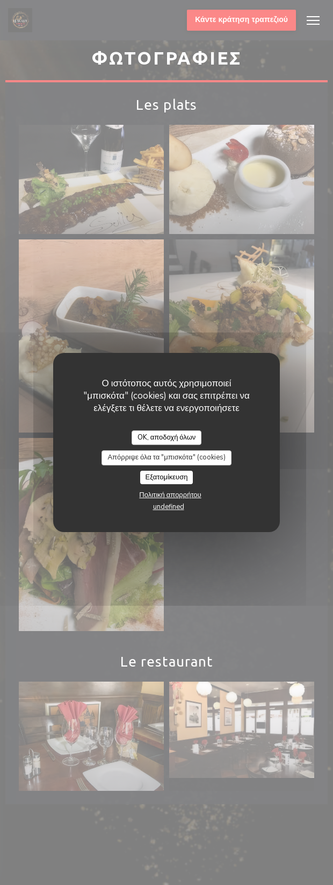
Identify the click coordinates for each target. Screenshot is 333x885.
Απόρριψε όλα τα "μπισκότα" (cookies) (166, 457)
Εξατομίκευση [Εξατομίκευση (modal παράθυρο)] (167, 477)
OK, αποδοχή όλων (166, 437)
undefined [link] (168, 507)
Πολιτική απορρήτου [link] (170, 495)
